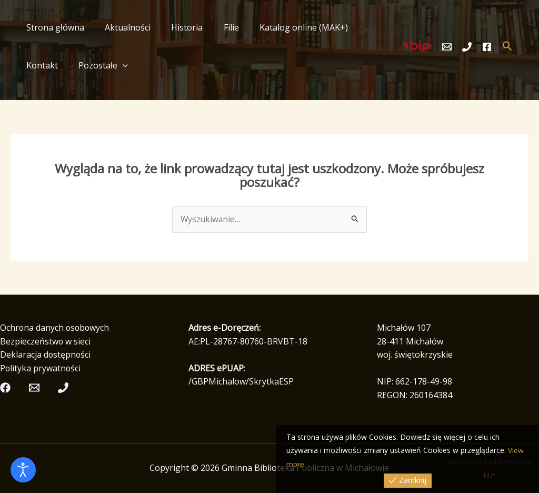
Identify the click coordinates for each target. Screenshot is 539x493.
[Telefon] (467, 47)
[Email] (447, 47)
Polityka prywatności (41, 368)
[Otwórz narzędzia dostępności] (23, 469)
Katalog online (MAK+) (286, 27)
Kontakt (363, 27)
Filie (217, 27)
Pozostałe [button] (49, 65)
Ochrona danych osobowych (55, 328)
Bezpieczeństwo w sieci (45, 341)
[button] (68, 65)
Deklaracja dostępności (46, 355)
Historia (177, 27)
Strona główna (53, 27)
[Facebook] (487, 47)
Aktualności (122, 27)
